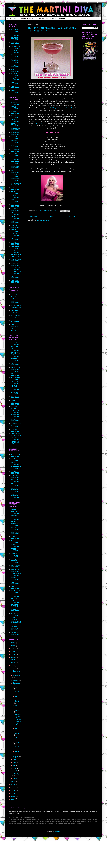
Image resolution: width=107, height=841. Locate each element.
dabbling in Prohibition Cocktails (61, 108)
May (14, 765)
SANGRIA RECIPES (14, 329)
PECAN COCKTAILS (15, 243)
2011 (13, 787)
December (16, 671)
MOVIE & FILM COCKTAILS (16, 574)
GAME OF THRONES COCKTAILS (15, 555)
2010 (13, 790)
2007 (13, 799)
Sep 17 (17, 728)
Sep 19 (17, 705)
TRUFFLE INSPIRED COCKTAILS (15, 496)
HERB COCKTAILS (15, 192)
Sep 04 (17, 751)
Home (52, 216)
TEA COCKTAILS (15, 277)
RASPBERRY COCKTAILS (15, 268)
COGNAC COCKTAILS (15, 51)
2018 (13, 657)
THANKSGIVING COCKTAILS (16, 434)
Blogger (57, 831)
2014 (13, 668)
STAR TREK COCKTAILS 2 (15, 610)
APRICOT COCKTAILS (15, 112)
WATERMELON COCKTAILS (16, 281)
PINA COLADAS (14, 325)
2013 (13, 782)
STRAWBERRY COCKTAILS (16, 272)
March (15, 771)
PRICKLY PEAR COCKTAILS (16, 260)
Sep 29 (17, 687)
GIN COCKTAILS (15, 55)
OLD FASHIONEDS (15, 321)
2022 (13, 646)
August (15, 757)
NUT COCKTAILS (15, 222)
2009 (13, 793)
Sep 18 (17, 710)
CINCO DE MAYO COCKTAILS (15, 348)
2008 (13, 796)
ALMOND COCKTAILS (15, 103)
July (14, 759)
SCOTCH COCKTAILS (15, 74)
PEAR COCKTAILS (15, 239)
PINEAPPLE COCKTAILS (15, 247)
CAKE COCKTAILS (15, 459)
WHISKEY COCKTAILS (15, 87)
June (15, 762)
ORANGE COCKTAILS (15, 226)
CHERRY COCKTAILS (15, 146)
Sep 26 (17, 692)
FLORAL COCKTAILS (15, 545)
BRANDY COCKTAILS (15, 43)
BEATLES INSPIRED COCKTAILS (15, 523)
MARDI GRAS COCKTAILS (15, 397)
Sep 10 (17, 737)
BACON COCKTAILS (15, 116)
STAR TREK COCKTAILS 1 (15, 606)
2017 (13, 660)
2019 (13, 654)
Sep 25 (17, 696)
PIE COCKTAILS (15, 485)
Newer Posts (32, 216)
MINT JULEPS (15, 315)
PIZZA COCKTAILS (15, 251)
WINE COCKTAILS (15, 91)
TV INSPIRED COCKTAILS (15, 633)
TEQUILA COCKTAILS (15, 78)
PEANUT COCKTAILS (15, 234)
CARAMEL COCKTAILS (15, 137)
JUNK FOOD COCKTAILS (15, 570)
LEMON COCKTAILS (15, 205)
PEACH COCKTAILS (15, 230)
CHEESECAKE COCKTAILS (16, 468)
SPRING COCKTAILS (15, 420)
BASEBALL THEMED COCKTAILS (15, 517)
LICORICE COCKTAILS (15, 209)
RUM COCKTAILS (15, 70)
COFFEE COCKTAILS (15, 158)
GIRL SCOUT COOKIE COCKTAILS (15, 561)
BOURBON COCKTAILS (15, 39)
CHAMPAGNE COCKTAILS (15, 47)
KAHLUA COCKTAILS (15, 66)
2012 (13, 785)
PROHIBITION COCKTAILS (15, 591)
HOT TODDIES (16, 308)
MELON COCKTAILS (15, 218)
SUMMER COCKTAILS (15, 430)
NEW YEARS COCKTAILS (15, 411)
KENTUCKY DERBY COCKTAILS (15, 387)
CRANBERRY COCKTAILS (15, 163)
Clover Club (40, 123)
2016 (13, 663)
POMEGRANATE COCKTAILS (16, 256)
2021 (13, 648)
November (16, 675)
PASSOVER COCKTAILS (15, 416)
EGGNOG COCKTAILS (15, 175)
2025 (13, 643)
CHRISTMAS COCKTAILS (15, 343)
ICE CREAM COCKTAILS (15, 480)
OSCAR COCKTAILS (15, 578)
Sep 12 (17, 733)
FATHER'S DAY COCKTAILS (16, 368)
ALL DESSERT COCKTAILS (16, 455)
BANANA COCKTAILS (15, 120)
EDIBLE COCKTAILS (15, 537)
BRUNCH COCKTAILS (15, 528)
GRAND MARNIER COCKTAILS (15, 60)
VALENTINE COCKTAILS (15, 438)
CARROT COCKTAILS (15, 141)
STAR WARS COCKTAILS (15, 614)
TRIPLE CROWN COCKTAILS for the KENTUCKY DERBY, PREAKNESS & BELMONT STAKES (16, 624)
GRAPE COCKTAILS (15, 188)
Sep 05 (17, 747)
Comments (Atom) (43, 220)
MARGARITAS (16, 310)
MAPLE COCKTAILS (15, 213)
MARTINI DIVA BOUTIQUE (29, 18)
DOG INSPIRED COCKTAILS (16, 533)
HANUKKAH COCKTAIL (15, 382)
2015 (13, 666)
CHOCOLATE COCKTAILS (15, 150)
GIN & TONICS (16, 305)
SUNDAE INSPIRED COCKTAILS (15, 489)
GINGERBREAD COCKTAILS (16, 184)
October (16, 680)
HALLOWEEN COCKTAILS (15, 378)
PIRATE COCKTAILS (15, 587)
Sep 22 (17, 701)
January (16, 778)
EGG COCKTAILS (15, 171)
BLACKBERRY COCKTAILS (16, 129)
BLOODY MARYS (14, 295)
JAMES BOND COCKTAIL (15, 566)
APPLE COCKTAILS (15, 108)
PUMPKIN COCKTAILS (15, 264)
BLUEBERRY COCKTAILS (15, 133)
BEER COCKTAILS (15, 34)
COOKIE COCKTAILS (15, 472)
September (16, 683)
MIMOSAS (14, 313)
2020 (13, 651)
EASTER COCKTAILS (15, 360)
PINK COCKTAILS (15, 583)
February (16, 774)
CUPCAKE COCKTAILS (15, 476)
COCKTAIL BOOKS (12, 18)
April (14, 768)
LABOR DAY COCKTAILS (15, 393)
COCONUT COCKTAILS (15, 154)
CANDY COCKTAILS (15, 463)
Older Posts (71, 216)
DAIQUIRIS (14, 298)
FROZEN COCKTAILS (15, 550)
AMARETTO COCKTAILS (15, 30)
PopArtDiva (62, 18)
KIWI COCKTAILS (15, 201)
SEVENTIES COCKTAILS (15, 595)
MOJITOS (14, 318)
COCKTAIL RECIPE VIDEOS (47, 18)
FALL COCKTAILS (15, 364)
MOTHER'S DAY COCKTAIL (16, 407)
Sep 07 (17, 742)
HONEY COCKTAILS (15, 196)
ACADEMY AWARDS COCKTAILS (15, 511)
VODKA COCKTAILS (15, 83)
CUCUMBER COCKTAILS (15, 167)
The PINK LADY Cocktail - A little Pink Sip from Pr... (18, 720)
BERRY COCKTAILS (15, 125)
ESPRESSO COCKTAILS (15, 179)
